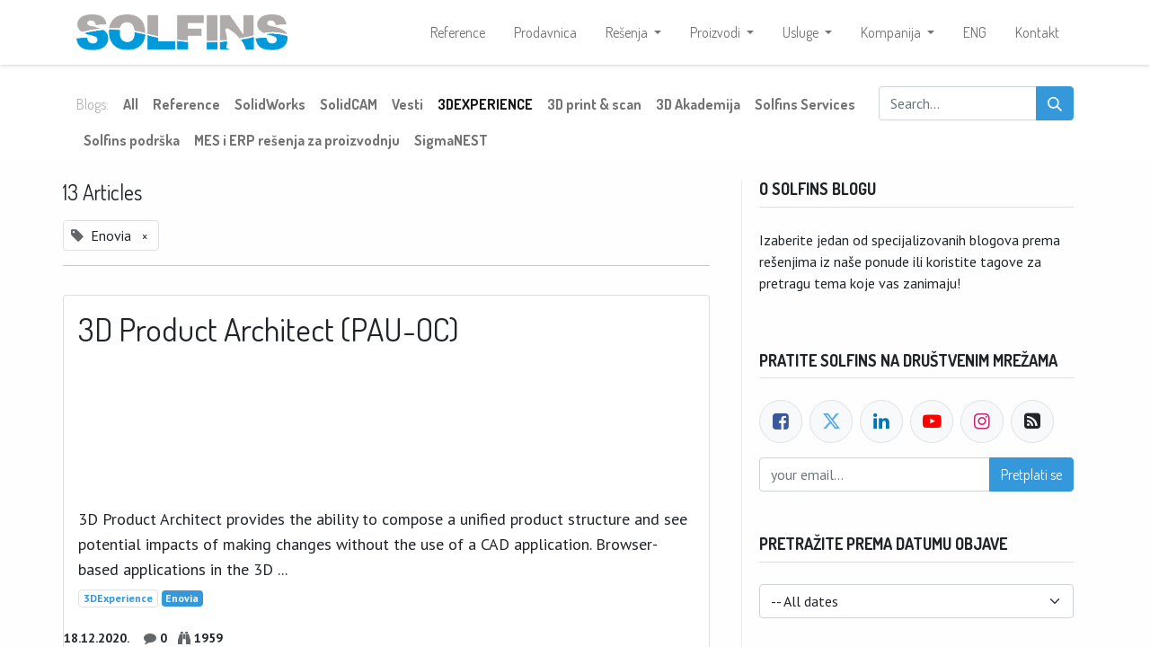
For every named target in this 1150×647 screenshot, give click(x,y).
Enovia (182, 598)
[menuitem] (458, 32)
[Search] (1055, 103)
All (130, 104)
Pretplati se (1031, 474)
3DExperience (118, 598)
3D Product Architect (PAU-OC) (268, 329)
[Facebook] (780, 421)
